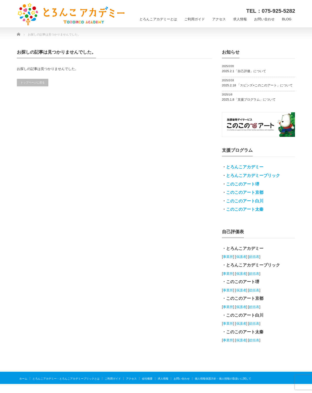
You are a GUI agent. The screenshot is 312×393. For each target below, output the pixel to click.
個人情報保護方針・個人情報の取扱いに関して (223, 378)
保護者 (241, 257)
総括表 (254, 257)
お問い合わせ (264, 19)
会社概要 (147, 378)
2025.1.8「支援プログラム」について (249, 99)
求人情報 (240, 19)
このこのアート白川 (244, 201)
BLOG (286, 19)
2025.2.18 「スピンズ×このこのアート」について (257, 85)
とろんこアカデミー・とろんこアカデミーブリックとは (66, 378)
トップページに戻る (33, 82)
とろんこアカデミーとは (158, 19)
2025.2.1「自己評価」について (244, 71)
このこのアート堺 (242, 184)
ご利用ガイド (194, 19)
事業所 (228, 257)
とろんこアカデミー (244, 167)
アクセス (219, 19)
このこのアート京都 (244, 192)
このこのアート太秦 (244, 209)
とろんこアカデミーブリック (253, 175)
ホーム (23, 378)
